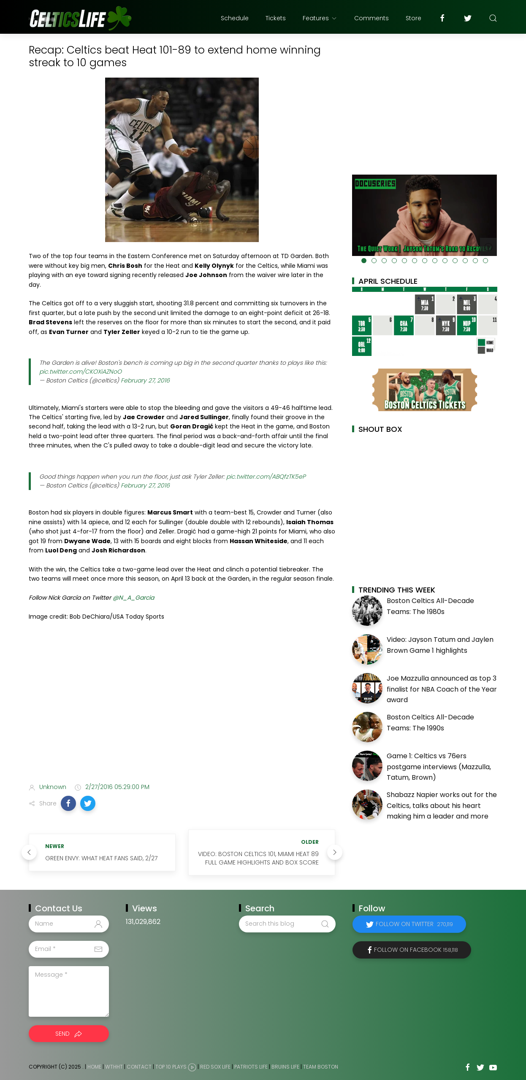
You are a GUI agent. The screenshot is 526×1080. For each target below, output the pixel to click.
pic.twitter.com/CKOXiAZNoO (80, 371)
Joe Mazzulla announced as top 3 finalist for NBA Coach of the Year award (442, 689)
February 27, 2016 (145, 380)
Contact (139, 1066)
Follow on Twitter (414, 924)
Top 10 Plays (171, 1066)
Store (413, 18)
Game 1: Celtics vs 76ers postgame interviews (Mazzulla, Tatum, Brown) (439, 766)
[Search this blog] (287, 924)
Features (320, 18)
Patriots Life (251, 1066)
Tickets (276, 18)
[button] (68, 803)
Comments (371, 18)
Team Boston (320, 1066)
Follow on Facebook (416, 949)
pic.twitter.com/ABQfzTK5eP (266, 476)
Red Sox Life (215, 1066)
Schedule (235, 18)
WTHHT (114, 1066)
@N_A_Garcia (133, 597)
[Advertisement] (182, 710)
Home (94, 1066)
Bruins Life (285, 1066)
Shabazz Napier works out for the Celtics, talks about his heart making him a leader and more (442, 805)
